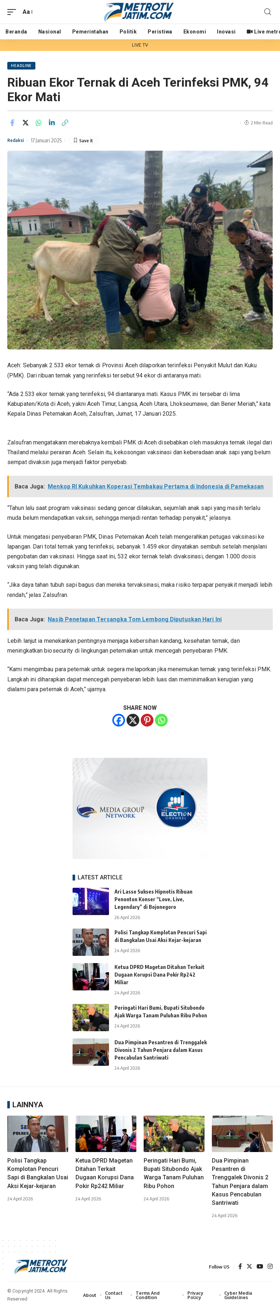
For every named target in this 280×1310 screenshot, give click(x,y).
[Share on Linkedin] (52, 124)
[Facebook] (118, 721)
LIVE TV (140, 45)
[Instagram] (270, 1268)
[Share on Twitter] (25, 124)
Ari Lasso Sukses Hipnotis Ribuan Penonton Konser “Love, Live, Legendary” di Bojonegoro (153, 900)
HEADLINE (22, 66)
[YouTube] (260, 1268)
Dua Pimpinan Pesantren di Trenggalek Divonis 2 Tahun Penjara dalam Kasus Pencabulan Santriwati (160, 1051)
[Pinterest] (147, 721)
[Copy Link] (65, 124)
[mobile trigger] (13, 12)
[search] (267, 11)
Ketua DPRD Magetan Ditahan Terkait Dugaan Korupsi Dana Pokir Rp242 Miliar (159, 975)
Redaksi (16, 141)
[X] (133, 721)
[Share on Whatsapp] (39, 124)
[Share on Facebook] (12, 124)
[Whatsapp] (161, 721)
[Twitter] (249, 1268)
